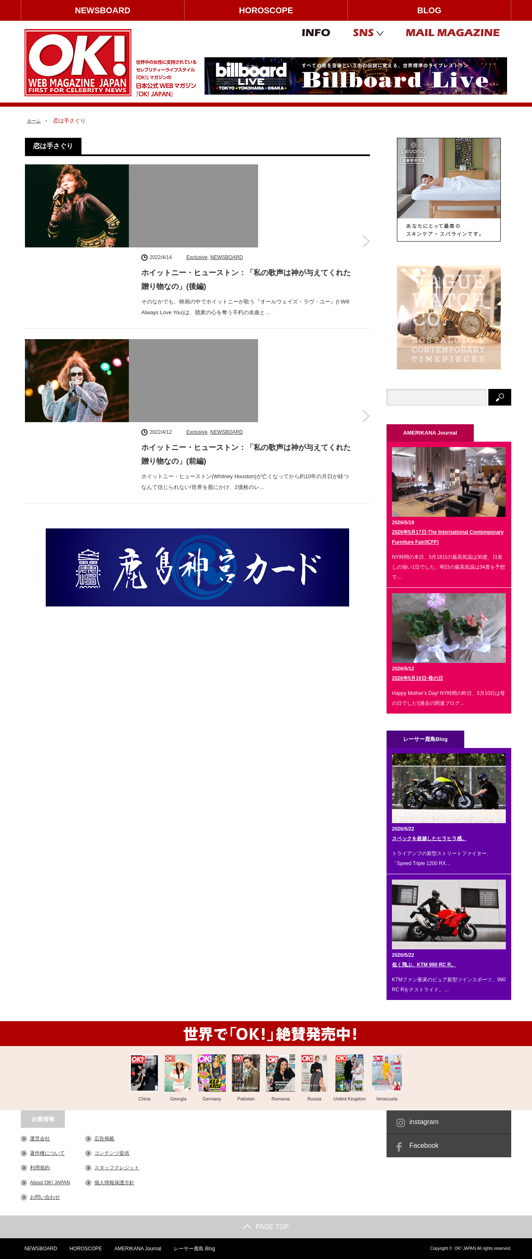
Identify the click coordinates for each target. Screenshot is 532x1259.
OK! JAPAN (465, 1248)
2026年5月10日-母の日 (417, 678)
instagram (423, 1121)
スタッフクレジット (116, 1168)
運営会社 (40, 1139)
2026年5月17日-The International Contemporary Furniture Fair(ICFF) (448, 537)
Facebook (423, 1145)
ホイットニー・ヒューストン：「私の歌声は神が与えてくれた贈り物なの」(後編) (246, 193)
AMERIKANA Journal (135, 1249)
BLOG (429, 10)
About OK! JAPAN (50, 1182)
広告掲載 (104, 1139)
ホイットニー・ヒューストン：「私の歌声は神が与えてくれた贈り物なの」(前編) (246, 297)
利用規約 (40, 1168)
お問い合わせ (45, 1197)
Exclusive (196, 171)
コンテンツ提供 (111, 1153)
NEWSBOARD (102, 10)
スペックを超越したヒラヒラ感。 (429, 838)
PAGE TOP (266, 1226)
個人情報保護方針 (114, 1182)
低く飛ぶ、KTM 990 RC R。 (424, 965)
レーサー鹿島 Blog (191, 1249)
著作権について (47, 1153)
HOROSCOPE (266, 10)
